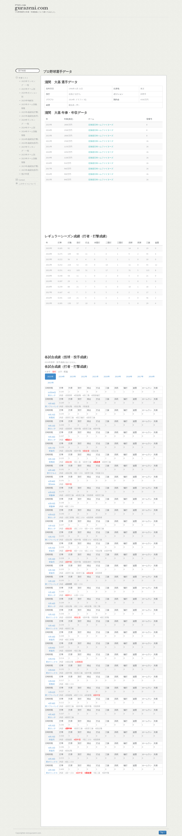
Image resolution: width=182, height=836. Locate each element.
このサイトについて (27, 183)
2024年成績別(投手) (29, 143)
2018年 (129, 376)
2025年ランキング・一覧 (28, 83)
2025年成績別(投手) (29, 116)
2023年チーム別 (28, 154)
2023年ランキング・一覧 (28, 149)
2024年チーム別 (28, 127)
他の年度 (25, 174)
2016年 (152, 376)
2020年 (107, 376)
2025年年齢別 (27, 100)
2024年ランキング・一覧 (28, 122)
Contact (22, 180)
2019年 (118, 376)
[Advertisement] (91, 42)
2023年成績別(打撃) (29, 166)
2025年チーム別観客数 (29, 106)
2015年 (51, 382)
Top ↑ (162, 832)
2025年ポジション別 (29, 95)
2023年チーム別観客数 (29, 160)
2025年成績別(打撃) (29, 112)
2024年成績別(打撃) (29, 139)
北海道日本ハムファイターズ (100, 124)
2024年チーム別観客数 (29, 133)
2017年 (140, 376)
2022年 (84, 376)
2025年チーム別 (28, 89)
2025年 (50, 376)
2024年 (62, 376)
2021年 (95, 376)
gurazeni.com (31, 8)
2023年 (73, 376)
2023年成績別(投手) (29, 170)
